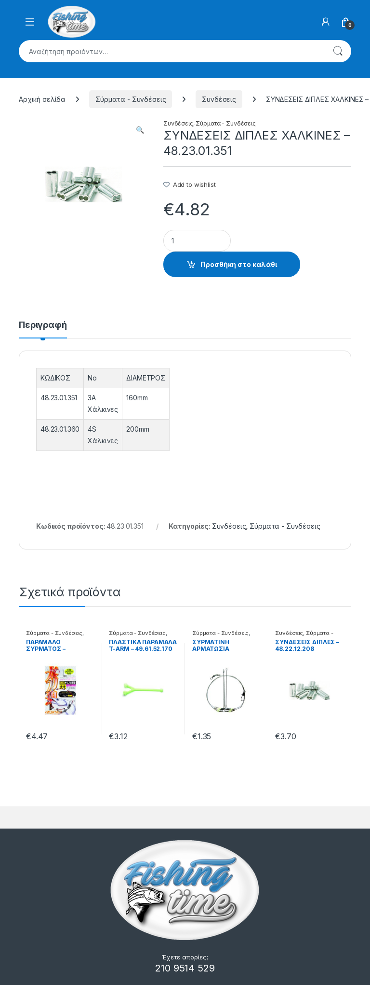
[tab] (43, 329)
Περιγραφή (43, 325)
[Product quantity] (197, 241)
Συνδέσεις (219, 99)
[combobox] (171, 51)
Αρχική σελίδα (42, 99)
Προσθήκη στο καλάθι (238, 264)
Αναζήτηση (337, 51)
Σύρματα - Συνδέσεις (130, 99)
